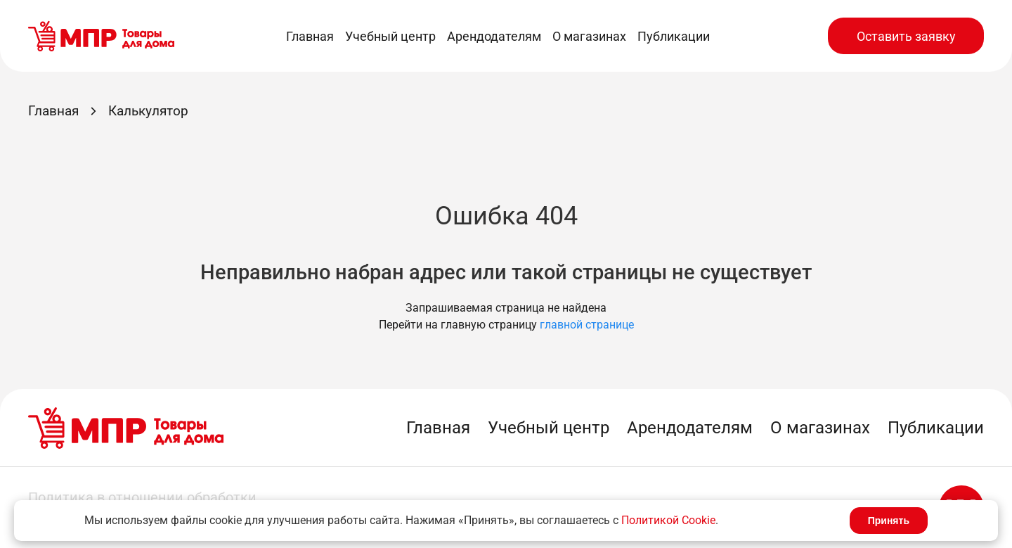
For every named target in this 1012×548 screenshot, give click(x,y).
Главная (310, 36)
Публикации (673, 36)
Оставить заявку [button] (906, 36)
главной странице (587, 324)
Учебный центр (390, 36)
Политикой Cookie (668, 520)
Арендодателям (494, 36)
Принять (888, 520)
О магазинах (589, 36)
